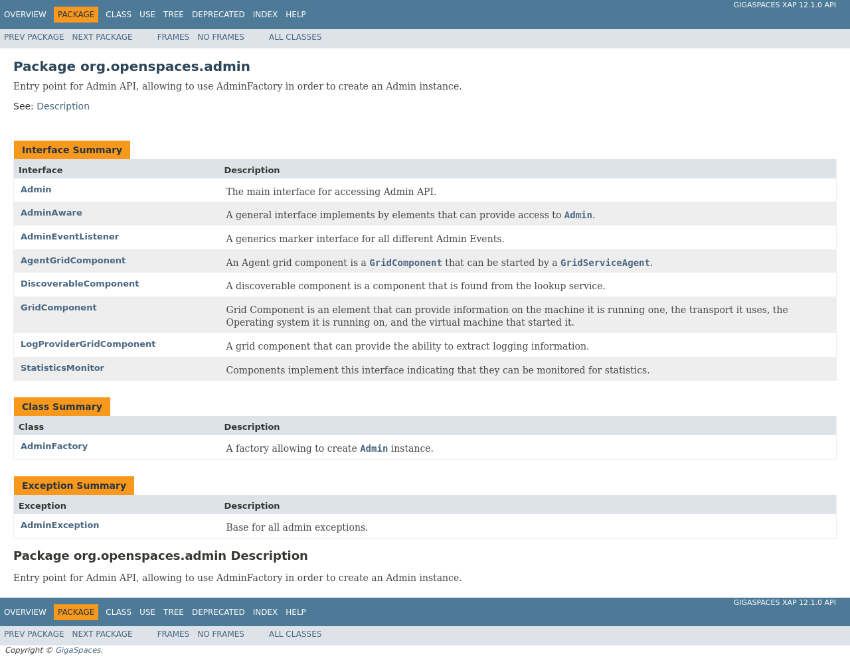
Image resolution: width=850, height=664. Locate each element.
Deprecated (218, 14)
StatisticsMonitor (62, 368)
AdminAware (51, 213)
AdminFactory (54, 446)
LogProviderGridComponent (88, 344)
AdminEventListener (70, 236)
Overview (25, 14)
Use (147, 14)
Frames (173, 37)
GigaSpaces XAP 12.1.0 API (785, 5)
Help (296, 14)
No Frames (220, 37)
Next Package (102, 37)
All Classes (295, 37)
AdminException (60, 525)
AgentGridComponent (73, 260)
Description (63, 106)
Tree (173, 14)
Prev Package (34, 37)
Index (265, 14)
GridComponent (59, 307)
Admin (36, 189)
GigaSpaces (77, 650)
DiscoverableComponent (80, 284)
